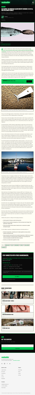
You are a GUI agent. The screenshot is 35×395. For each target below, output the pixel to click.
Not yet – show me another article (9, 279)
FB (3, 44)
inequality (4, 247)
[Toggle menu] (33, 2)
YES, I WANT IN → (17, 276)
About (2, 375)
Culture (19, 373)
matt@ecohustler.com (5, 384)
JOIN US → (29, 81)
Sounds (3, 371)
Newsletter (3, 378)
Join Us (2, 376)
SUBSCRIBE (17, 348)
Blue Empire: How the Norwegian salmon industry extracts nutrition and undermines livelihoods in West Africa (17, 50)
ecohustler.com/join (16, 360)
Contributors (3, 373)
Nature (19, 371)
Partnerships (3, 387)
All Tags (19, 375)
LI (5, 44)
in (9, 363)
